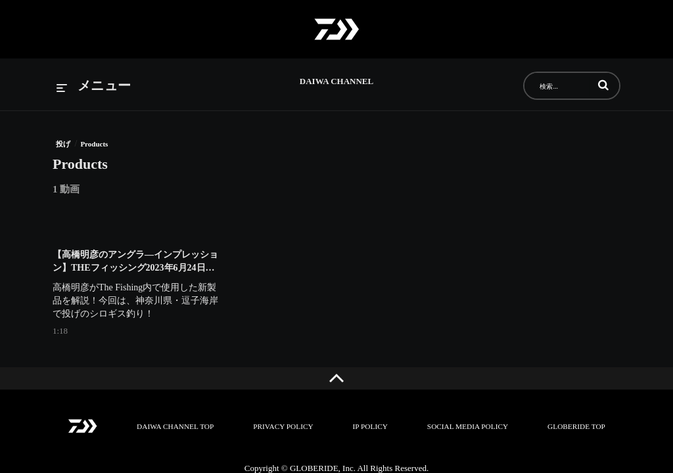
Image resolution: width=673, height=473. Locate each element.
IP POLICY (370, 426)
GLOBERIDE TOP (573, 426)
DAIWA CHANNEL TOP (178, 426)
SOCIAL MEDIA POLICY (466, 426)
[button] (603, 85)
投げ (63, 144)
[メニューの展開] (94, 86)
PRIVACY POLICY (284, 426)
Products (94, 144)
